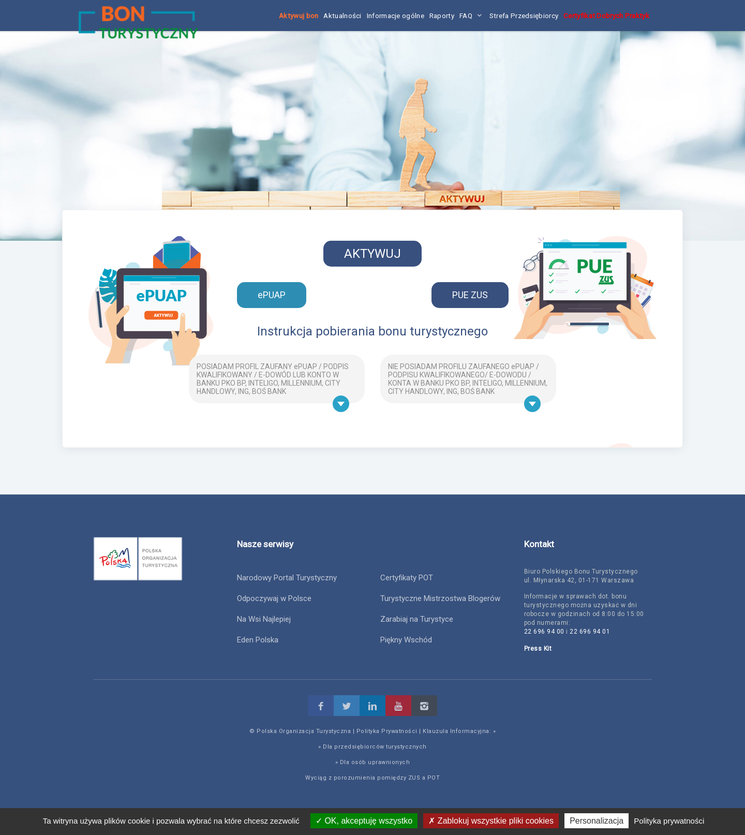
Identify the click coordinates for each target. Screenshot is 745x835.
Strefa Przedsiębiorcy (523, 15)
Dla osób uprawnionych (375, 762)
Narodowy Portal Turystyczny (287, 577)
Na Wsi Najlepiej (264, 619)
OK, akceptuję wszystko (364, 820)
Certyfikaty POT (406, 577)
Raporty (441, 15)
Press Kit (538, 648)
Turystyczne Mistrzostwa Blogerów (440, 598)
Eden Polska (257, 639)
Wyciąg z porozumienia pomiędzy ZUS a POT (372, 777)
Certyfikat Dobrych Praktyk (606, 15)
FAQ (465, 15)
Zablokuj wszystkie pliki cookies (491, 820)
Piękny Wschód (406, 639)
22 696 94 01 (590, 631)
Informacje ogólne (395, 15)
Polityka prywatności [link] (669, 820)
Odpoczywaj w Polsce (274, 598)
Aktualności (342, 15)
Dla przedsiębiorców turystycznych (375, 746)
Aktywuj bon (298, 15)
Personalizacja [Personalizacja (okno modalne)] (596, 820)
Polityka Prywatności (387, 731)
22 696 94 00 (544, 631)
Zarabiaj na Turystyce (416, 619)
